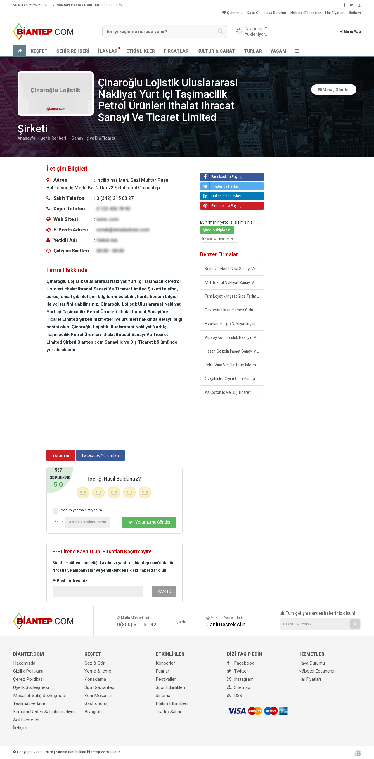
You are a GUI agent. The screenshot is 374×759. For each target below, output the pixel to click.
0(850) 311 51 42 (108, 5)
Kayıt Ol (253, 13)
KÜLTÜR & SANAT (216, 51)
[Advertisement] (114, 403)
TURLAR (253, 51)
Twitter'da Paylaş (220, 186)
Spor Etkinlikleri (170, 687)
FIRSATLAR (176, 51)
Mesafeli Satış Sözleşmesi (39, 695)
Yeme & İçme (97, 671)
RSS (234, 695)
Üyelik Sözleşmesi (31, 687)
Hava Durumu (275, 13)
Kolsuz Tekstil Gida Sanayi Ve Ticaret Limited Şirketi (234, 268)
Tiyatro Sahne (169, 711)
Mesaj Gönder (334, 89)
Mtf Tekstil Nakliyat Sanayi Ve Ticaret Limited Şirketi (234, 282)
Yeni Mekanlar (98, 695)
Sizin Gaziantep (99, 687)
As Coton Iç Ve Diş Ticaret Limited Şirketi (234, 392)
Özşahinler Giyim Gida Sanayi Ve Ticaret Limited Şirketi (234, 378)
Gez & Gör (94, 663)
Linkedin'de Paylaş (221, 196)
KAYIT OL (166, 591)
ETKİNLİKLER (140, 51)
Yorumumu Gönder (150, 522)
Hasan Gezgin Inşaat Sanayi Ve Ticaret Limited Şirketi (234, 351)
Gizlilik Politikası (28, 671)
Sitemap (238, 687)
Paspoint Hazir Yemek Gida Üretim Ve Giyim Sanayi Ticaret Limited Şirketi (234, 310)
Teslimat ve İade (29, 703)
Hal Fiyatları (334, 13)
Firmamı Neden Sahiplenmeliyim (44, 711)
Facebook (240, 663)
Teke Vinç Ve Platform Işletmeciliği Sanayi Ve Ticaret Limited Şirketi (234, 365)
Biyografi (93, 711)
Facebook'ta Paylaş (222, 177)
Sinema (163, 695)
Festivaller (166, 679)
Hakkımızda (24, 663)
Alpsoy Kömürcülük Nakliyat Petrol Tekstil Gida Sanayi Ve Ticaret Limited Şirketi (234, 337)
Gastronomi (95, 703)
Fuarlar (162, 671)
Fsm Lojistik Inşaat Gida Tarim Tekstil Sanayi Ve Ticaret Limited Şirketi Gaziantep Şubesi (234, 296)
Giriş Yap (350, 31)
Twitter (237, 671)
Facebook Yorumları (100, 455)
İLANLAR (107, 51)
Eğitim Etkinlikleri (172, 703)
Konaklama (95, 679)
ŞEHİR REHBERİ (72, 51)
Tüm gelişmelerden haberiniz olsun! (317, 613)
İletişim (355, 13)
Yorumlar (61, 455)
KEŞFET (39, 51)
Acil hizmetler (26, 719)
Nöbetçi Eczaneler (305, 13)
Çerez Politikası (28, 679)
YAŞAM (278, 51)
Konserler (165, 663)
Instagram (240, 679)
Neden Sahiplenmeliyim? (219, 238)
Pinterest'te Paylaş (221, 206)
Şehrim (232, 13)
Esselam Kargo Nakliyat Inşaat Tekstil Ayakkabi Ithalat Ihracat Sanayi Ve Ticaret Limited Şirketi (234, 323)
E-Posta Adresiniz (70, 580)
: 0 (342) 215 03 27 (90, 198)
